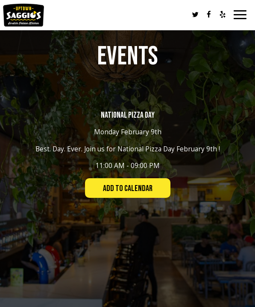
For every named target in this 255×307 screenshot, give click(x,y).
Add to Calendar (127, 188)
